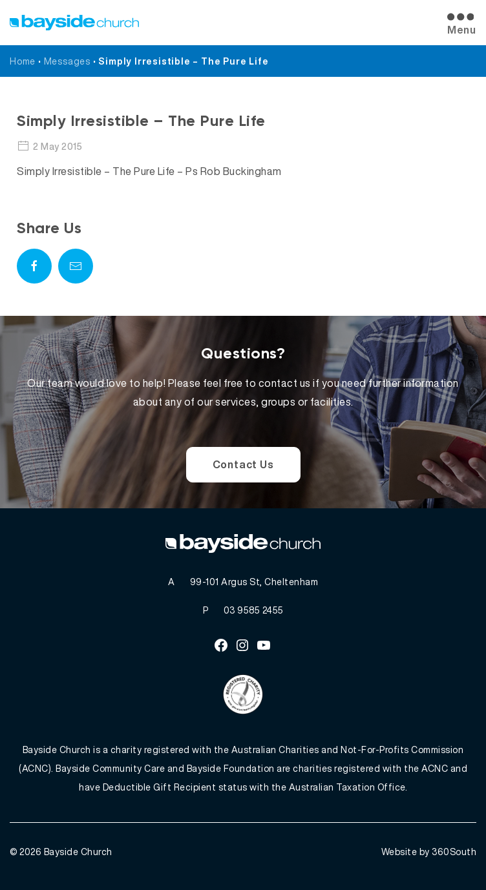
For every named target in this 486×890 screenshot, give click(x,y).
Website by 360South (429, 851)
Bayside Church (78, 851)
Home (23, 61)
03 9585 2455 (254, 610)
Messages (67, 61)
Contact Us (243, 464)
